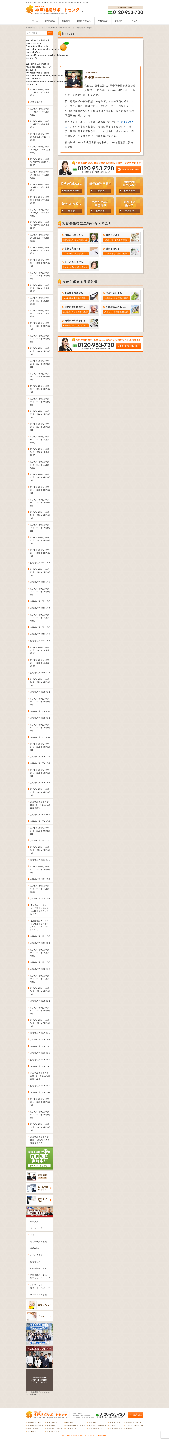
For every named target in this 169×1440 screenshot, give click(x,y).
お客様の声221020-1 (40, 673)
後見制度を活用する (35, 1425)
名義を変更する (53, 1431)
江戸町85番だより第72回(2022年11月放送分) (39, 650)
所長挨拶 (34, 1222)
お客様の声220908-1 (40, 692)
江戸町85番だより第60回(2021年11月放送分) (39, 953)
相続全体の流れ (37, 102)
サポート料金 (115, 1422)
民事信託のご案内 (40, 1276)
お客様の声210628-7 (40, 1040)
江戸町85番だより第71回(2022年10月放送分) (39, 663)
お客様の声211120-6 (40, 840)
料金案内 (66, 21)
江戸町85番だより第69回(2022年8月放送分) (40, 702)
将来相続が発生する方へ (75, 1425)
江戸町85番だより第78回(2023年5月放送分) (40, 528)
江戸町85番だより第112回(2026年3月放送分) (39, 92)
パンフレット (40, 1286)
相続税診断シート (38, 1268)
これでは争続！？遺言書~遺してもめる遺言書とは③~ (40, 805)
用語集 (112, 1425)
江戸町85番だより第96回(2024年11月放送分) (39, 301)
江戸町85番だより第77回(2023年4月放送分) (40, 540)
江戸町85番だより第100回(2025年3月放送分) (39, 250)
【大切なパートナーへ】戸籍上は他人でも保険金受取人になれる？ (39, 909)
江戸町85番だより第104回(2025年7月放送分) (39, 200)
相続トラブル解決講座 (97, 1425)
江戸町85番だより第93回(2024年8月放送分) (40, 339)
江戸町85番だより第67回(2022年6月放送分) (40, 747)
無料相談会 (50, 21)
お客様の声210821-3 (40, 969)
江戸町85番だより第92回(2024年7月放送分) (40, 351)
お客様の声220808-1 (40, 718)
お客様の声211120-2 (40, 936)
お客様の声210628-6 (40, 1046)
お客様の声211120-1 (40, 943)
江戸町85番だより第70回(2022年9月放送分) (40, 682)
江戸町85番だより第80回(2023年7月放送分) (40, 502)
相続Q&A (34, 1248)
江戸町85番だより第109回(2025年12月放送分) (40, 137)
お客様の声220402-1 (40, 821)
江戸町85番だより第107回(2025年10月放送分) (40, 162)
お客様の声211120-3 (40, 962)
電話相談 (129, 1428)
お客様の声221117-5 (40, 601)
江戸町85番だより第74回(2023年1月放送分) (40, 592)
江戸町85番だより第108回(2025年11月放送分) (40, 149)
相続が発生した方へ (54, 1428)
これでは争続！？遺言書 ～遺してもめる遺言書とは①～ (40, 1140)
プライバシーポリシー (134, 1425)
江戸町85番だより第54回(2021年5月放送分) (40, 1115)
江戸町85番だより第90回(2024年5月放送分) (40, 376)
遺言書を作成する (96, 1428)
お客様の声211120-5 (40, 860)
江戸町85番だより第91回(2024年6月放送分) (40, 364)
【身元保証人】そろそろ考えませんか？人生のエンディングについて (39, 925)
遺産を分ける (52, 1422)
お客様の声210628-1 (40, 1092)
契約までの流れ (84, 21)
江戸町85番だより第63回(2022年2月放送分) (40, 850)
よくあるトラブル (73, 1428)
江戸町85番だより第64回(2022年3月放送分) (40, 831)
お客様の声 (35, 1262)
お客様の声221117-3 (40, 627)
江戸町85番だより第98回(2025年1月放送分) (40, 276)
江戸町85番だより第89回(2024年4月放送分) (40, 389)
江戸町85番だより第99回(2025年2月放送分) (40, 263)
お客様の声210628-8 (40, 1033)
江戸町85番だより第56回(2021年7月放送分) (40, 1023)
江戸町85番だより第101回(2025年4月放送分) (39, 238)
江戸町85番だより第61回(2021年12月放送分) (39, 889)
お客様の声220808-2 (40, 711)
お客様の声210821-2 (40, 899)
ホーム (35, 21)
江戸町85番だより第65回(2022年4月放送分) (40, 792)
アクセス (133, 21)
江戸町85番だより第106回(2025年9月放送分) (39, 175)
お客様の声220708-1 (40, 737)
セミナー (34, 1235)
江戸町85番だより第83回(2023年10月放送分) (39, 465)
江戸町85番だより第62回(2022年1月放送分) (40, 869)
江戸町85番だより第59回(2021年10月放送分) (39, 979)
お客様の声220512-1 (40, 783)
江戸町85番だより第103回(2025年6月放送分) (39, 212)
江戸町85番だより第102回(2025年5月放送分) (39, 225)
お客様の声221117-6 (40, 582)
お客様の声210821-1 (40, 1001)
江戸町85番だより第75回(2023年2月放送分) (40, 572)
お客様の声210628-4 (40, 1060)
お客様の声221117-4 (40, 608)
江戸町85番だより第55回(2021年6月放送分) (40, 1102)
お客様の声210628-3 (40, 1066)
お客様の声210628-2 (40, 1086)
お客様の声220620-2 (40, 757)
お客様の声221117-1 (40, 641)
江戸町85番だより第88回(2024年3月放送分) (40, 402)
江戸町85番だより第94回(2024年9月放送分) (40, 326)
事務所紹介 (103, 21)
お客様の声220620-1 (40, 763)
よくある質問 (36, 1255)
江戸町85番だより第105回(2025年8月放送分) (39, 187)
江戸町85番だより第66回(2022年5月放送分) (40, 773)
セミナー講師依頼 (38, 1242)
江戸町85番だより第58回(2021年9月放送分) (40, 991)
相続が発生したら (34, 1422)
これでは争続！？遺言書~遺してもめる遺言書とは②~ (40, 1076)
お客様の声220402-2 (40, 815)
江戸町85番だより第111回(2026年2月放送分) (39, 112)
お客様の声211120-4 (40, 879)
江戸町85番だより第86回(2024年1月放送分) (40, 427)
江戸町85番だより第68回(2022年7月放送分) (40, 728)
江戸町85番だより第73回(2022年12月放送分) (39, 618)
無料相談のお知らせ (133, 1422)
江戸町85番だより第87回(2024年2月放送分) (40, 414)
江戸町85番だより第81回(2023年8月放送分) (40, 490)
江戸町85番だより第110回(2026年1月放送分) (39, 124)
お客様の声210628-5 (40, 1053)
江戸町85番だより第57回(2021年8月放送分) (40, 1011)
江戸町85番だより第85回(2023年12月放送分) (39, 439)
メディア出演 (36, 1228)
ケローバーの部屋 (38, 1295)
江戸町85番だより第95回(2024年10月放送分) (39, 313)
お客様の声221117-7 (40, 563)
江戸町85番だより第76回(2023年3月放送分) (40, 553)
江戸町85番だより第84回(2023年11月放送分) (39, 452)
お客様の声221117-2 (40, 634)
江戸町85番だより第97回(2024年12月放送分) (39, 288)
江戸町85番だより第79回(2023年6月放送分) (40, 515)
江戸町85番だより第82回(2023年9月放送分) (40, 477)
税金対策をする (116, 1428)
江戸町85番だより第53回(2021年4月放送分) (40, 1127)
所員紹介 (119, 21)
